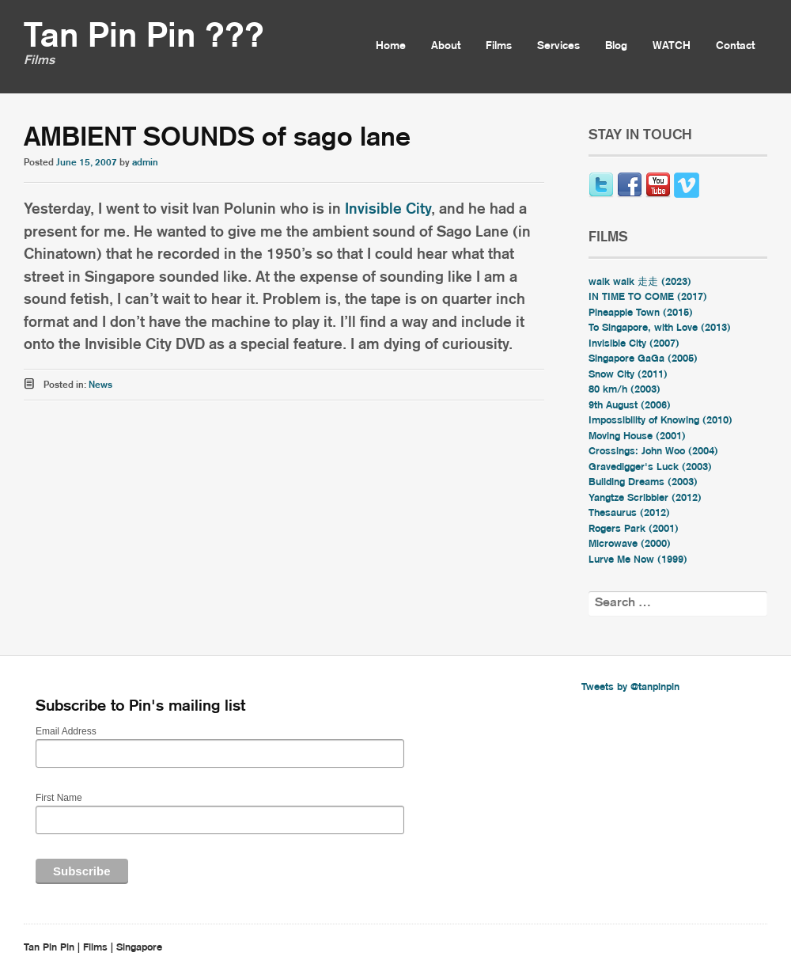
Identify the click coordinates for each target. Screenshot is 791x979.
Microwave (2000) (630, 544)
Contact (735, 46)
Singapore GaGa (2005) (643, 359)
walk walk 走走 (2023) (640, 282)
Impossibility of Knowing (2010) (660, 420)
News (100, 385)
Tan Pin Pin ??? (144, 37)
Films (499, 46)
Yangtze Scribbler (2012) (645, 498)
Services (558, 46)
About (445, 46)
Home (391, 46)
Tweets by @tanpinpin (630, 687)
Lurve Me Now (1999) (638, 560)
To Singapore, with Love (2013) (660, 328)
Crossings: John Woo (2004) (653, 451)
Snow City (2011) (628, 374)
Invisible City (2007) (634, 344)
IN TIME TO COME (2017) (648, 297)
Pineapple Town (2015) (641, 313)
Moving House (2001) (637, 436)
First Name (59, 797)
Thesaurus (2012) (629, 513)
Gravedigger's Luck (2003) (650, 467)
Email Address (66, 731)
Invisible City (388, 209)
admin (145, 162)
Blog (616, 46)
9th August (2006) (630, 405)
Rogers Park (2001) (634, 529)
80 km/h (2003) (624, 389)
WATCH (672, 46)
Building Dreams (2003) (643, 482)
